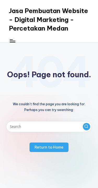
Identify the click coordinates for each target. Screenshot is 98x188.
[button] (86, 126)
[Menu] (12, 40)
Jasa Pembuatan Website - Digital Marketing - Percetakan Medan (48, 19)
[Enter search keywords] (49, 126)
